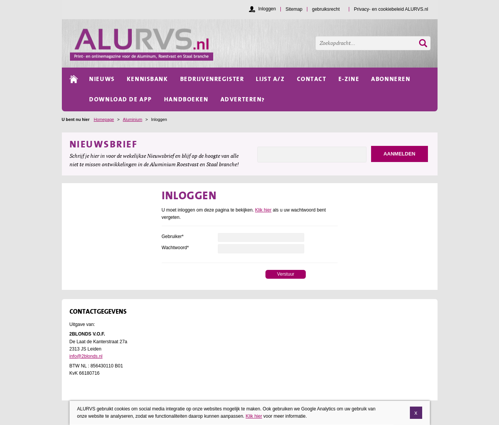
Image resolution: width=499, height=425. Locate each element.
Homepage (104, 119)
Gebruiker (173, 236)
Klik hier (263, 210)
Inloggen (267, 9)
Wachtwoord (175, 247)
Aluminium (132, 119)
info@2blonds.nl (86, 356)
